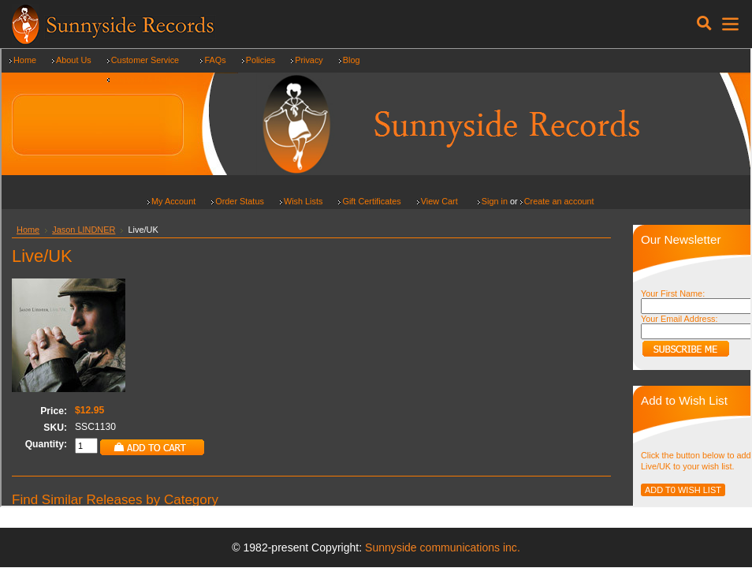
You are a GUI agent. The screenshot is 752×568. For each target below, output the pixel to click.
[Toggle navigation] (704, 24)
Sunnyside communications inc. (442, 547)
